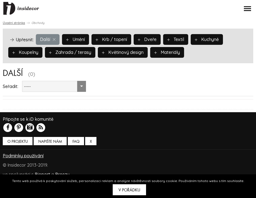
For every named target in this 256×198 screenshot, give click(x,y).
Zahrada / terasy (70, 52)
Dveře (147, 39)
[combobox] (54, 86)
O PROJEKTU (17, 141)
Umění (75, 39)
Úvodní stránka (14, 23)
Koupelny (25, 52)
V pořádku (129, 190)
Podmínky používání (23, 155)
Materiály (167, 52)
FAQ (75, 141)
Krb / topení (111, 39)
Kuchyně (207, 39)
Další (47, 39)
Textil (175, 39)
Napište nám (50, 141)
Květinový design (123, 52)
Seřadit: (10, 86)
